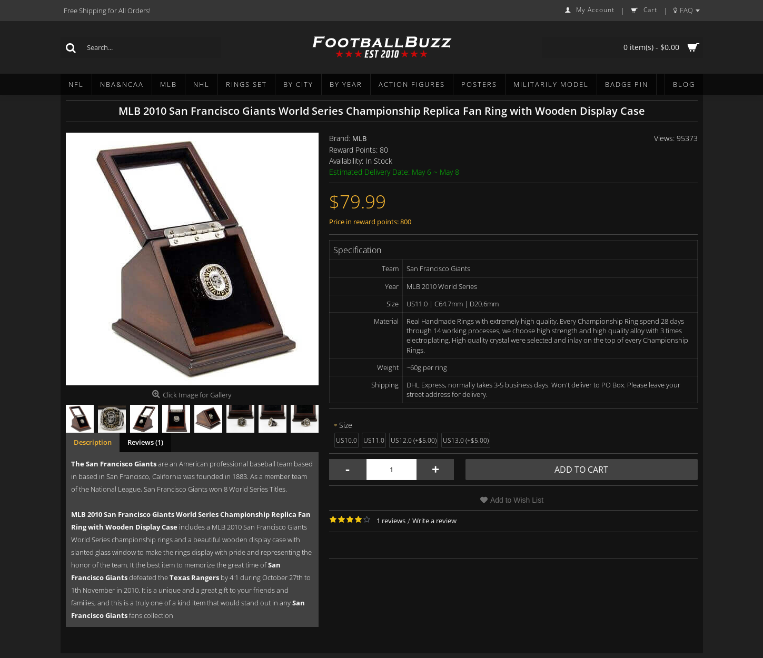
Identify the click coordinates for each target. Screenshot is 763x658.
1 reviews (390, 520)
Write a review (434, 520)
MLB (359, 138)
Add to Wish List (516, 500)
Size (345, 425)
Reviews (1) (145, 442)
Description (93, 442)
